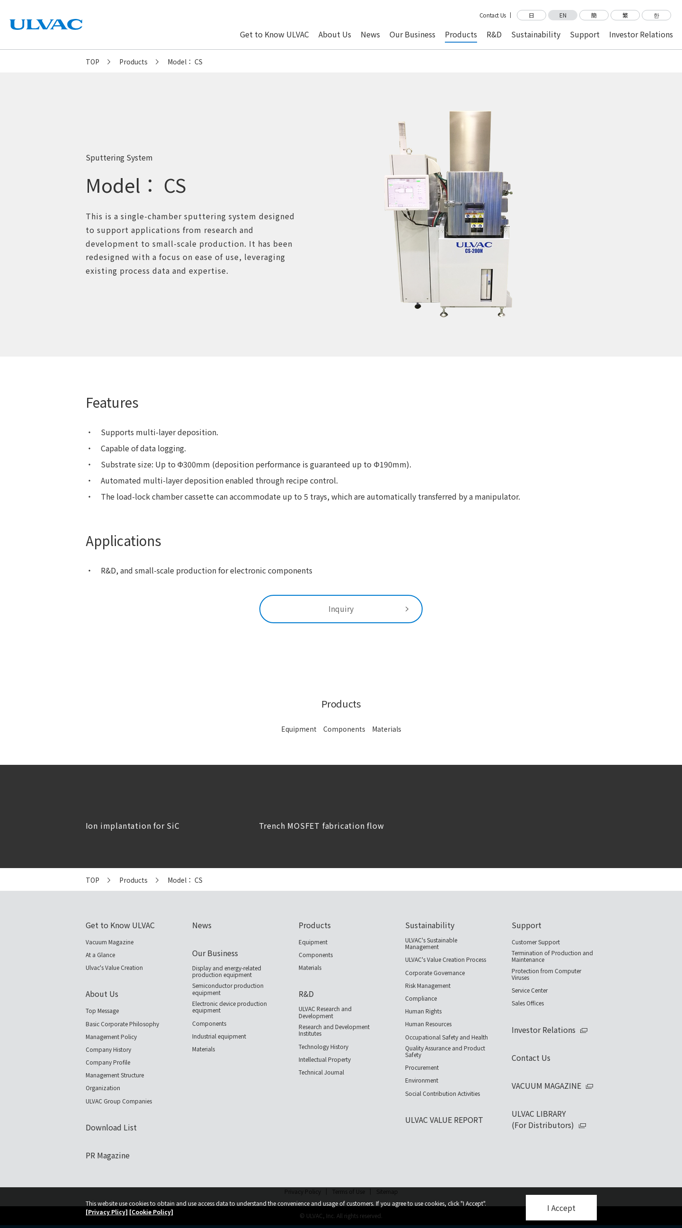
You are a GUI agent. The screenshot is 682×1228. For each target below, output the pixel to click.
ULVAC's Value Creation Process (445, 959)
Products (133, 61)
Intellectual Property (325, 1059)
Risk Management (428, 985)
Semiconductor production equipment (228, 989)
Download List (111, 1127)
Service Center (530, 990)
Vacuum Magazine (109, 942)
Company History (108, 1049)
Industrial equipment (219, 1036)
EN (563, 15)
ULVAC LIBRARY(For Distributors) (543, 1119)
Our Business (215, 953)
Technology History (323, 1046)
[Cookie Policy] (151, 1212)
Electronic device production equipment (229, 1007)
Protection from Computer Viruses (546, 974)
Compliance (421, 998)
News (202, 925)
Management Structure (115, 1075)
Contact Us (492, 15)
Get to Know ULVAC (120, 925)
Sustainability (429, 925)
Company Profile (108, 1062)
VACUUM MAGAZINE (546, 1085)
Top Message (102, 1010)
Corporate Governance (435, 972)
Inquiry (341, 608)
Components (344, 729)
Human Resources (428, 1024)
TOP (92, 61)
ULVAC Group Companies (119, 1101)
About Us (102, 993)
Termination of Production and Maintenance (552, 956)
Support (526, 925)
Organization (103, 1088)
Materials (386, 729)
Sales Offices (528, 1003)
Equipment (299, 729)
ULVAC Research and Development (325, 1012)
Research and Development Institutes (334, 1030)
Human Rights (423, 1011)
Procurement (422, 1067)
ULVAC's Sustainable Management (431, 943)
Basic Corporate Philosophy (122, 1024)
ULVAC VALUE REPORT (444, 1119)
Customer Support (536, 942)
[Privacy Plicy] (107, 1212)
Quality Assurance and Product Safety (445, 1051)
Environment (421, 1080)
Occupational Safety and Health (446, 1037)
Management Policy (111, 1036)
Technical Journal (321, 1072)
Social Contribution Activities (442, 1093)
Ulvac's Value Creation (114, 967)
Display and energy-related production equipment (226, 971)
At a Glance (100, 954)
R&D (306, 993)
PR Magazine (108, 1155)
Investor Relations (544, 1029)
